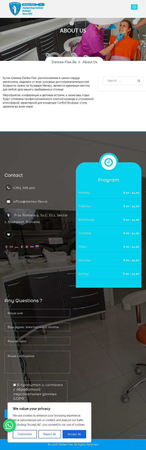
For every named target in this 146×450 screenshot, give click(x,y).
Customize (25, 434)
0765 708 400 (24, 188)
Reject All (50, 434)
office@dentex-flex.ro (30, 201)
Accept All (74, 434)
